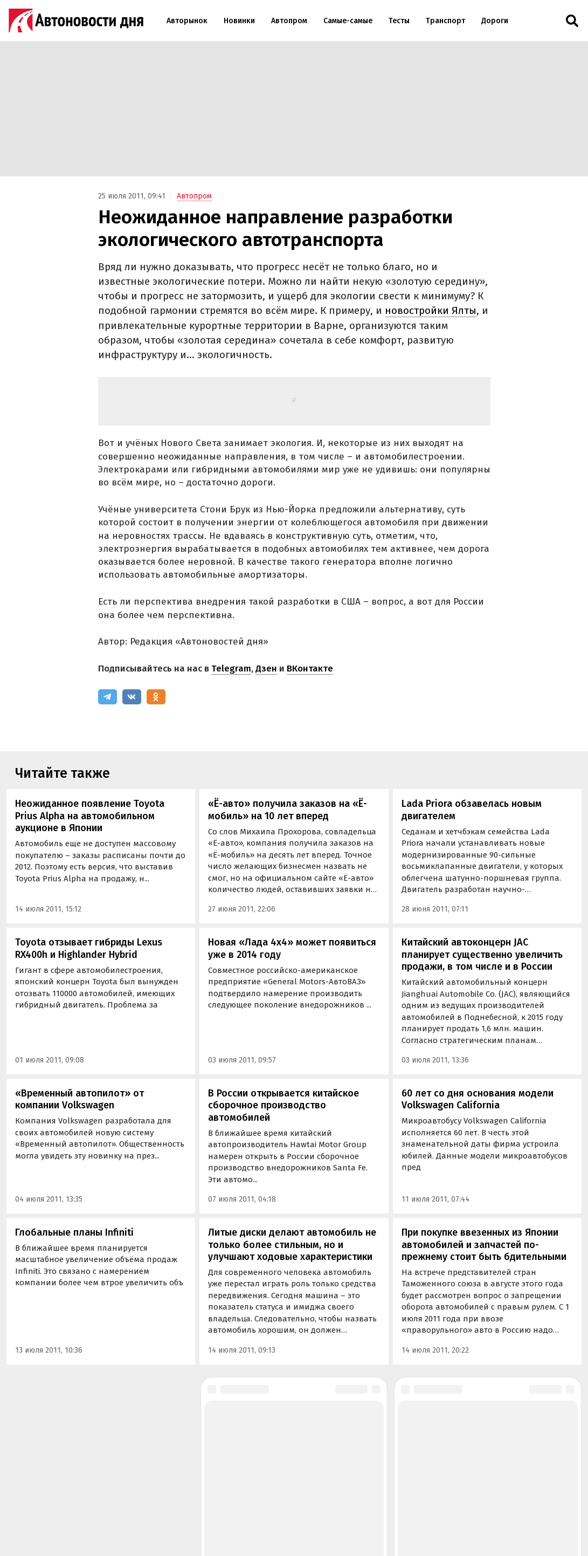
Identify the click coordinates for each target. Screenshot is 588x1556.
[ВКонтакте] (131, 696)
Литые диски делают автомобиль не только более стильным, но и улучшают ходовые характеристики (292, 1244)
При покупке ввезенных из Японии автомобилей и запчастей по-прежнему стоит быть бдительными (484, 1244)
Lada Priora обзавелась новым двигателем (472, 810)
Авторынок (187, 20)
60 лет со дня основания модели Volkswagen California (478, 1099)
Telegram (231, 668)
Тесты (399, 20)
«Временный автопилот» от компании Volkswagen (79, 1099)
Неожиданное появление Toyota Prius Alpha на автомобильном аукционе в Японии (89, 816)
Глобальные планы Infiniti (74, 1232)
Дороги (494, 20)
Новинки (239, 20)
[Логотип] (76, 20)
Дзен (266, 668)
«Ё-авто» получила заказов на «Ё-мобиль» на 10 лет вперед (287, 810)
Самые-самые (347, 20)
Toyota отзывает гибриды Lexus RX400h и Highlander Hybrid (88, 948)
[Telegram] (107, 696)
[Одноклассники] (156, 696)
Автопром (289, 20)
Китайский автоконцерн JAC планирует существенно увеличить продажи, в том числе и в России (482, 954)
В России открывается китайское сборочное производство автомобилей (283, 1105)
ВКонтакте (310, 668)
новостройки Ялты (430, 310)
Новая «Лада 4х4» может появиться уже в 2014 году (292, 948)
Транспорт (445, 20)
